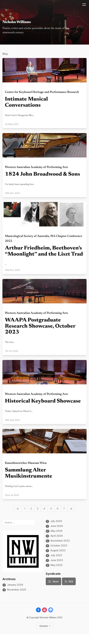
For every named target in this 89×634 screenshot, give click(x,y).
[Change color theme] (45, 626)
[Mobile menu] (84, 4)
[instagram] (44, 609)
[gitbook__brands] (50, 609)
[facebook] (38, 609)
